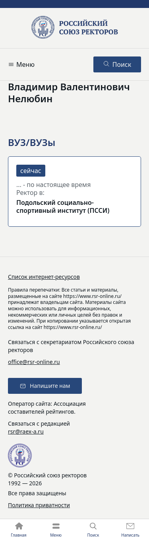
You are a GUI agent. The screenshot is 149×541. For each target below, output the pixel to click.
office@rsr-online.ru (34, 362)
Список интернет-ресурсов (44, 276)
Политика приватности (39, 505)
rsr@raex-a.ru (26, 431)
